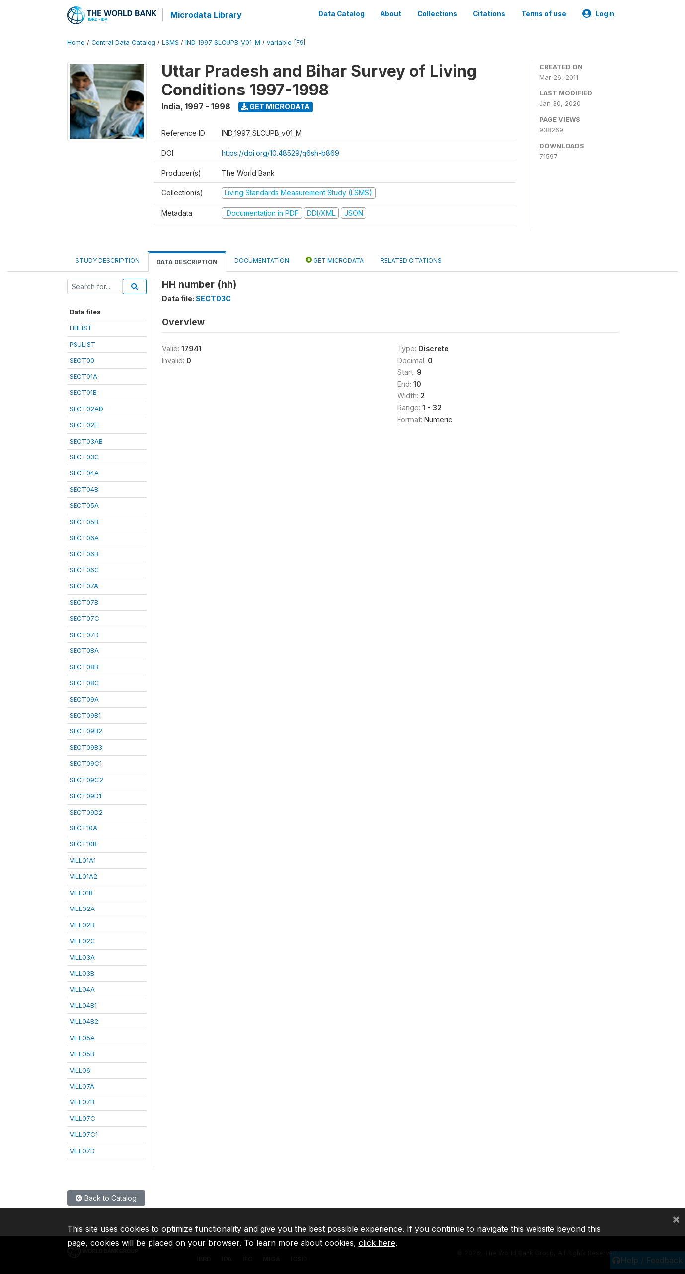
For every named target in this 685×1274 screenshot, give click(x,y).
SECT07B (84, 602)
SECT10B (83, 844)
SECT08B (84, 666)
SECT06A (84, 537)
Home (76, 42)
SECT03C (84, 456)
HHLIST (81, 328)
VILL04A (82, 989)
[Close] (676, 1219)
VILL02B (82, 924)
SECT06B (84, 553)
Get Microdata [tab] (335, 259)
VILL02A (82, 908)
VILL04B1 (83, 1005)
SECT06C (84, 569)
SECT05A (84, 505)
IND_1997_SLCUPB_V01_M (222, 42)
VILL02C (82, 940)
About (391, 14)
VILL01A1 (83, 860)
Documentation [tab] (261, 260)
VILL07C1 (84, 1134)
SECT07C (84, 618)
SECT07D (84, 634)
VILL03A (82, 957)
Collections (437, 14)
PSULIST (82, 344)
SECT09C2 (86, 779)
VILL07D (82, 1150)
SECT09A (84, 699)
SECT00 (82, 360)
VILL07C (82, 1118)
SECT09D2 (86, 812)
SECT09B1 (85, 715)
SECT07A (84, 586)
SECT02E (84, 424)
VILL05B (82, 1053)
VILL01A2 (83, 876)
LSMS (170, 42)
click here (377, 1243)
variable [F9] (286, 42)
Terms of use (543, 14)
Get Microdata (275, 106)
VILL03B (82, 973)
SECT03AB (86, 441)
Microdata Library (206, 15)
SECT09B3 (86, 747)
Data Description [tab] (187, 261)
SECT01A (83, 376)
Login (598, 14)
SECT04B (84, 489)
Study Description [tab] (108, 260)
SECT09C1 (86, 763)
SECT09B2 (86, 731)
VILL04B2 (84, 1021)
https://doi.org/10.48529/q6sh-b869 (280, 152)
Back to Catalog (106, 1197)
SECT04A (84, 473)
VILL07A (82, 1086)
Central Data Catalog (123, 42)
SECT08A (84, 650)
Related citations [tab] (411, 260)
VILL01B (81, 892)
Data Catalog (341, 14)
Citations (489, 14)
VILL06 (80, 1070)
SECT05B (84, 521)
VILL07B (82, 1102)
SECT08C (84, 682)
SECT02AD (86, 408)
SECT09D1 (85, 795)
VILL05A (82, 1037)
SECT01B (83, 392)
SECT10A (83, 827)
